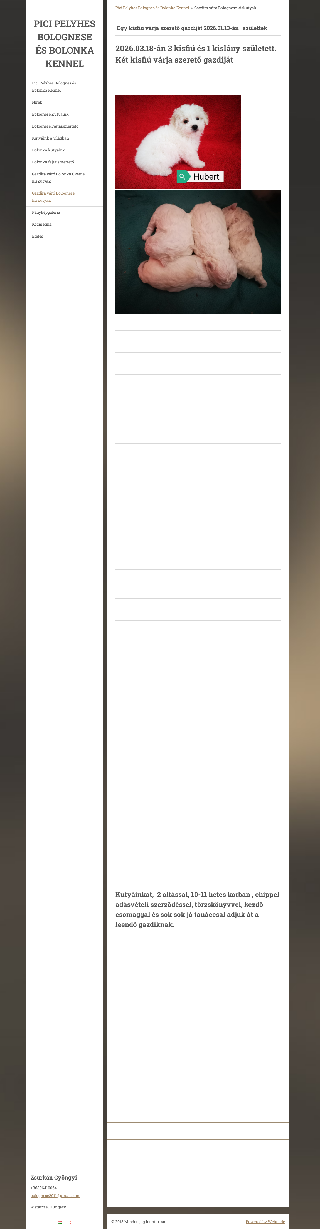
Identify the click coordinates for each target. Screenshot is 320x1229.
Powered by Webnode (265, 1221)
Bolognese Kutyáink (50, 114)
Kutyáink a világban (50, 138)
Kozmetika (42, 224)
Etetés (37, 236)
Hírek (37, 102)
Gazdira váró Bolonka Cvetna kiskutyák (58, 177)
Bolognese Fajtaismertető (55, 126)
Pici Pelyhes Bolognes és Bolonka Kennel (54, 86)
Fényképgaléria (46, 212)
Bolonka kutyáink (48, 150)
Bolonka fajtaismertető (53, 162)
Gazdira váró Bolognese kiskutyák (53, 196)
